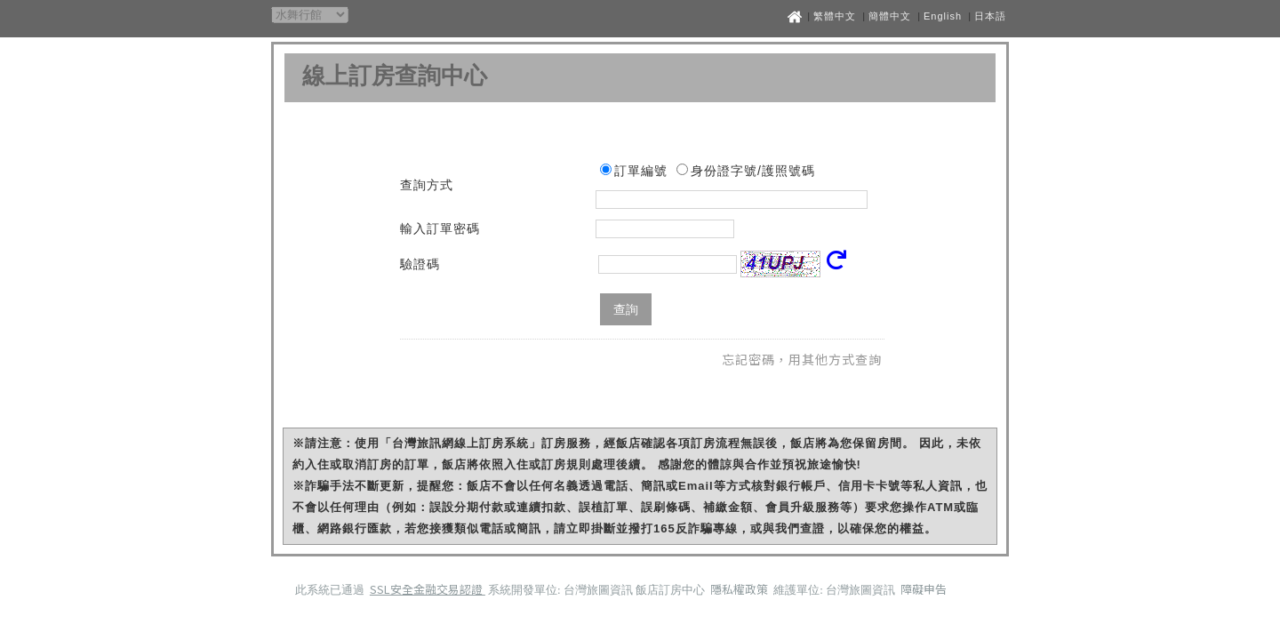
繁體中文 (834, 16)
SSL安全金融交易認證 (427, 588)
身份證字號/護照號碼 (753, 171)
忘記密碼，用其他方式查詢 (802, 359)
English (943, 16)
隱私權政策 (740, 588)
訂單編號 (641, 171)
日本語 (990, 16)
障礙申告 (923, 588)
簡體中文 (889, 16)
